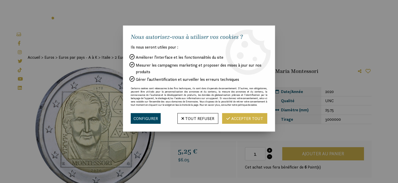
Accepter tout (244, 118)
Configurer (146, 118)
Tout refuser (197, 118)
